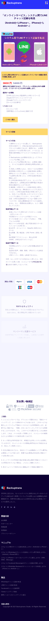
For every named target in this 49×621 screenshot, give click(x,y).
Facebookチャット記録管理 (10, 588)
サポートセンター (7, 524)
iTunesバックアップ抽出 (9, 592)
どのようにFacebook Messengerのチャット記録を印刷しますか (22, 563)
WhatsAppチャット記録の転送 (11, 582)
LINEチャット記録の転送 (9, 585)
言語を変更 (5, 604)
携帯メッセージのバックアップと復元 (13, 595)
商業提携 (4, 527)
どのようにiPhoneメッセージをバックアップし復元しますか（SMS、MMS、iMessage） (23, 559)
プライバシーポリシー (8, 533)
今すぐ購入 (10, 120)
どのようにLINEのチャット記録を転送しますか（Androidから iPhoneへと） (24, 548)
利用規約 (4, 530)
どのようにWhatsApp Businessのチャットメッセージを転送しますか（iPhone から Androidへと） (23, 567)
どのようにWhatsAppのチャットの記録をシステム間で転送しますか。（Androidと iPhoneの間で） (24, 553)
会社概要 (4, 520)
